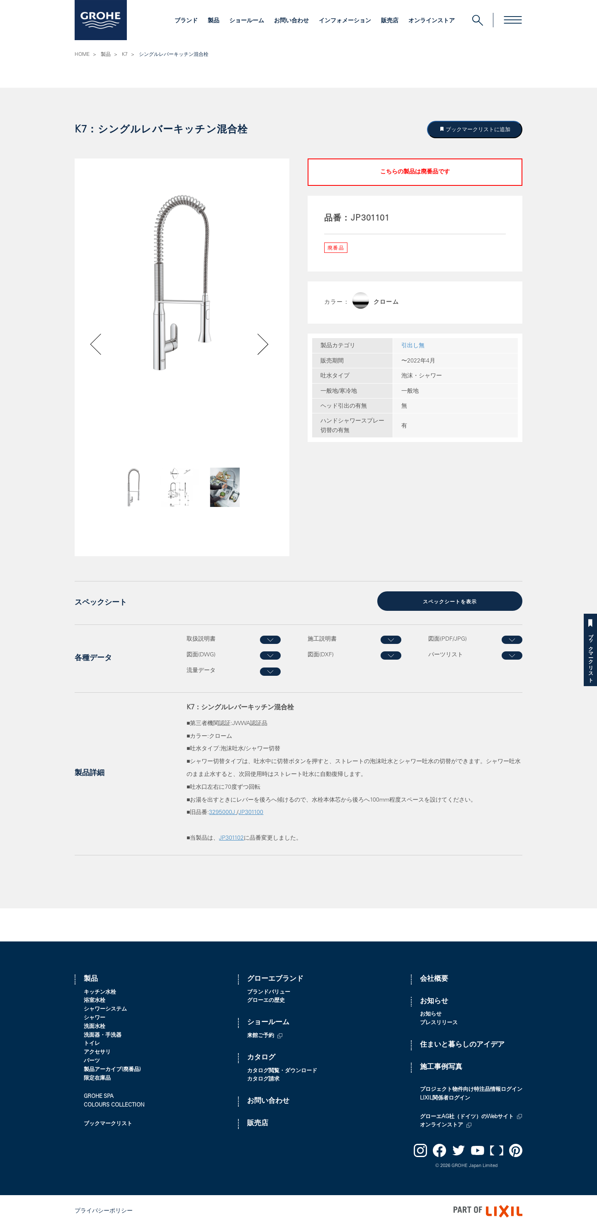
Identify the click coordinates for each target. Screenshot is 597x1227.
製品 (213, 21)
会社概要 (434, 978)
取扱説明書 (201, 639)
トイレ (92, 1044)
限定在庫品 (97, 1078)
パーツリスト (445, 655)
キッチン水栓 (100, 992)
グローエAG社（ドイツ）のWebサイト (467, 1116)
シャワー (94, 1017)
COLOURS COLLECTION (114, 1105)
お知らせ (434, 1001)
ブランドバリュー (268, 992)
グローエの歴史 (266, 1001)
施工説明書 (322, 639)
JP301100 (250, 813)
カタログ (261, 1057)
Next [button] (241, 501)
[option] (182, 282)
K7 (125, 54)
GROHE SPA (99, 1097)
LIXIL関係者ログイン (445, 1098)
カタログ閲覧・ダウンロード (282, 1070)
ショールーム (246, 21)
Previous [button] (119, 501)
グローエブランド (275, 978)
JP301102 (231, 838)
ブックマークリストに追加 (477, 129)
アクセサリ (97, 1052)
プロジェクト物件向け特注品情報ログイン (471, 1089)
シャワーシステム (105, 1009)
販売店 (389, 21)
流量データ (201, 670)
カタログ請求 (263, 1079)
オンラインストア (431, 21)
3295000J (223, 813)
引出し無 (413, 346)
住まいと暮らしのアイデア (462, 1044)
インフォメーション (345, 21)
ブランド (186, 21)
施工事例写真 (441, 1067)
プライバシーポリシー (104, 1211)
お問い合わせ (291, 21)
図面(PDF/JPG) (447, 639)
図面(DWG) (201, 655)
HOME (82, 54)
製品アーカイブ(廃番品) (112, 1069)
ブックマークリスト (590, 655)
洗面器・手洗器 (102, 1035)
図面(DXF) (321, 655)
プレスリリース (439, 1022)
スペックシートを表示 (450, 601)
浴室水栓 (94, 1001)
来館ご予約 (260, 1035)
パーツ (92, 1061)
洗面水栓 (94, 1026)
